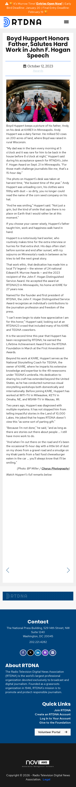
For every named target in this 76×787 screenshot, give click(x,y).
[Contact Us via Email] (52, 653)
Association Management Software (38, 763)
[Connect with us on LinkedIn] (38, 653)
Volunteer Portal (49, 732)
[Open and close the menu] (57, 22)
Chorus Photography (55, 468)
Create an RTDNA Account (53, 714)
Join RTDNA (62, 710)
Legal (46, 779)
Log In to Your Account (55, 718)
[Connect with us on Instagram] (45, 653)
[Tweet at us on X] (30, 653)
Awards (38, 71)
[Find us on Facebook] (23, 653)
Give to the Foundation (55, 722)
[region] (68, 570)
